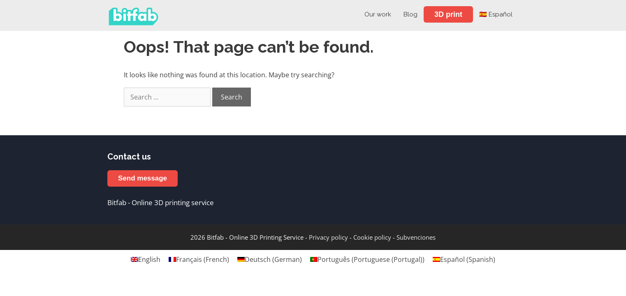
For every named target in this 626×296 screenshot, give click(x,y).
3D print (448, 14)
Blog (410, 14)
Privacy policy (328, 237)
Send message (142, 178)
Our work (377, 14)
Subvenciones (416, 237)
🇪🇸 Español (495, 14)
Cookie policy (372, 237)
